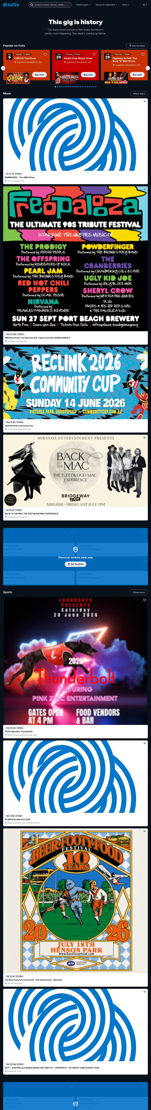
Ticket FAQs (13, 1079)
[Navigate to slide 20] (96, 87)
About (135, 1066)
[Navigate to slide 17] (89, 87)
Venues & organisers (106, 5)
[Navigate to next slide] (148, 68)
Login (92, 1062)
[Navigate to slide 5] (64, 87)
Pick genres (75, 678)
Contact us (137, 1075)
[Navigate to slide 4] (62, 87)
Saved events (14, 1072)
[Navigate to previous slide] (3, 68)
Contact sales (108, 1062)
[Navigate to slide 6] (66, 87)
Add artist (75, 305)
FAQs (134, 1071)
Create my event (68, 1072)
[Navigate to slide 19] (94, 87)
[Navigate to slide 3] (60, 87)
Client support (66, 1081)
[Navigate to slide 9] (72, 87)
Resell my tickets (15, 1087)
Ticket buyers (83, 5)
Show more (139, 93)
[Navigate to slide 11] (77, 87)
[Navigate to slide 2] (58, 87)
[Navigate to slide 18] (91, 87)
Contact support (35, 1062)
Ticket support (14, 1083)
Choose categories (76, 516)
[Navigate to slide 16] (87, 87)
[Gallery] (75, 68)
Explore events (14, 1068)
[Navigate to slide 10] (74, 87)
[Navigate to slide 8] (70, 87)
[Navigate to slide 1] (55, 87)
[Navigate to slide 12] (79, 87)
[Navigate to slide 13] (81, 87)
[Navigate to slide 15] (85, 87)
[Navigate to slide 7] (68, 87)
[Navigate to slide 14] (83, 87)
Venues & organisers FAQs (72, 1076)
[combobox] (50, 4)
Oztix (125, 5)
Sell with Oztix (67, 1068)
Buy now (39, 74)
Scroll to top (75, 1027)
